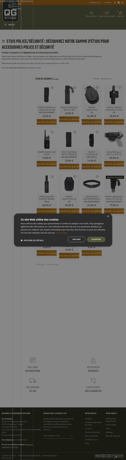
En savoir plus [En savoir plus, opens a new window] (61, 232)
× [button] (108, 216)
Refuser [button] (76, 239)
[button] (32, 240)
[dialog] (63, 230)
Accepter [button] (96, 239)
